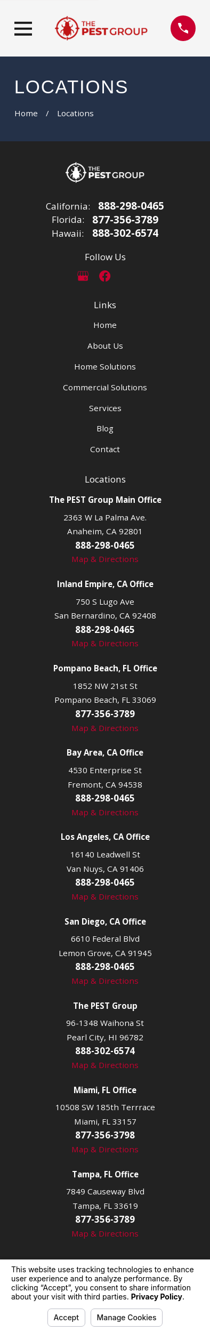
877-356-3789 (125, 220)
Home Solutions (105, 366)
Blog (105, 428)
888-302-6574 (125, 233)
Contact (105, 449)
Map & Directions (105, 558)
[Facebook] (104, 276)
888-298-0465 (131, 206)
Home (105, 324)
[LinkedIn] (127, 276)
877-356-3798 (105, 1135)
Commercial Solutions (105, 387)
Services (105, 408)
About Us (105, 345)
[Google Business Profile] (82, 276)
